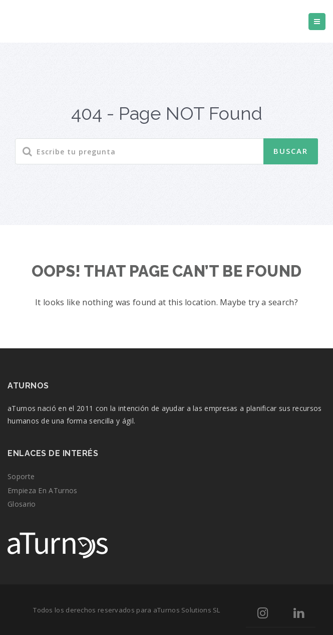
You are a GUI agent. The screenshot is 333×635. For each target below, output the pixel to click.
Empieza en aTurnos (42, 490)
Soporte (21, 476)
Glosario (22, 504)
